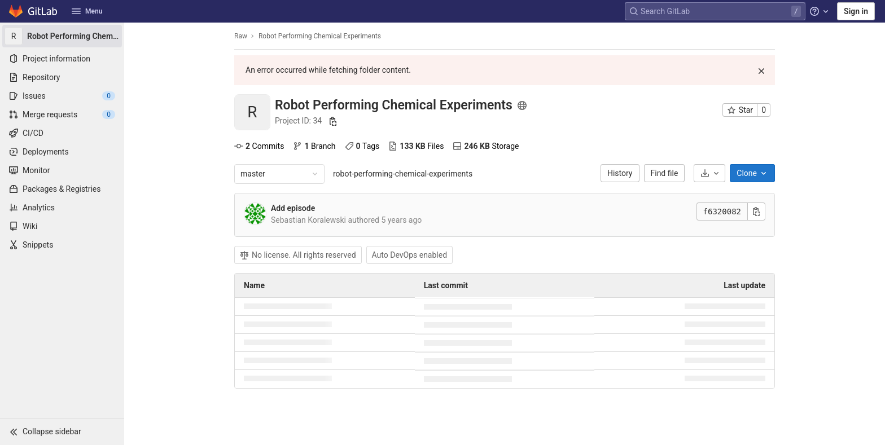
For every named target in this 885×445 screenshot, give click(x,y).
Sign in (856, 11)
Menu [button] (87, 11)
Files (416, 146)
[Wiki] (62, 226)
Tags (362, 146)
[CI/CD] (62, 133)
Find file (664, 173)
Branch (314, 146)
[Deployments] (62, 152)
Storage (486, 146)
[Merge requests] (62, 114)
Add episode (293, 208)
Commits (259, 146)
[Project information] (62, 59)
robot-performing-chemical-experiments (402, 173)
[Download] (709, 173)
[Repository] (62, 77)
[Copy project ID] (333, 121)
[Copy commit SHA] (756, 211)
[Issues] (62, 96)
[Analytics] (62, 208)
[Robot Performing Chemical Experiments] (62, 36)
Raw (240, 36)
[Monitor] (62, 170)
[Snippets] (62, 245)
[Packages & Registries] (62, 189)
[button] (62, 431)
